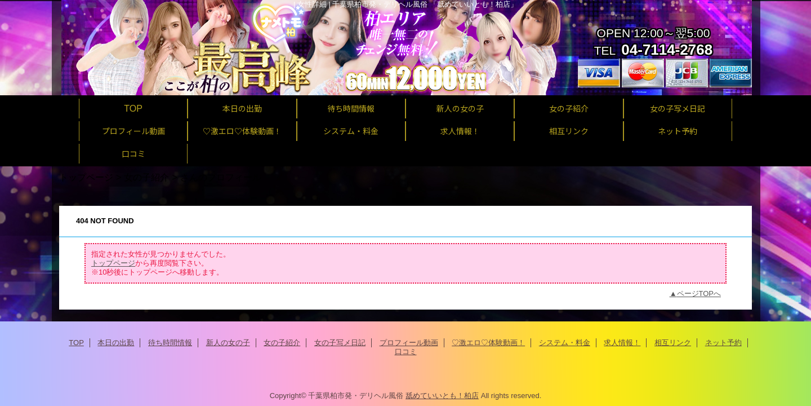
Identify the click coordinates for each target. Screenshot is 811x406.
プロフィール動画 (409, 342)
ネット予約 (723, 342)
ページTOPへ (699, 293)
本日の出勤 (115, 342)
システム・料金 (564, 342)
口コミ (406, 351)
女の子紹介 (146, 177)
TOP (133, 108)
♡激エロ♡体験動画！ (488, 342)
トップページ (86, 177)
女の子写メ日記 (340, 342)
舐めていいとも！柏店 (442, 395)
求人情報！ (622, 342)
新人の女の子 (228, 342)
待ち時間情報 (170, 342)
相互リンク (672, 342)
